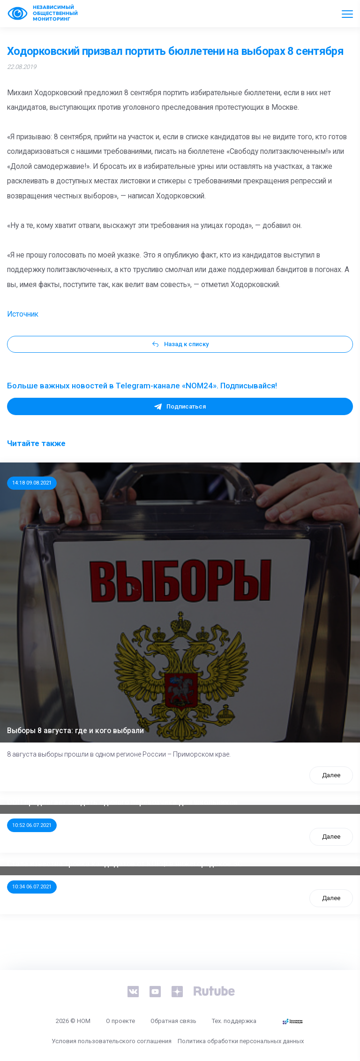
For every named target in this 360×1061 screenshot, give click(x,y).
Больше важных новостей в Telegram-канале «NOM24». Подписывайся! (142, 385)
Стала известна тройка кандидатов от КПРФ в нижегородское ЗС (124, 864)
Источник (22, 314)
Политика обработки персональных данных (241, 1041)
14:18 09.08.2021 (32, 482)
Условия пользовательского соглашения (112, 1041)
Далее (331, 775)
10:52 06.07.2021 (32, 825)
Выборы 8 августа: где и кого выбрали (75, 731)
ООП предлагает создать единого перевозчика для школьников (122, 802)
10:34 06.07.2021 (32, 886)
